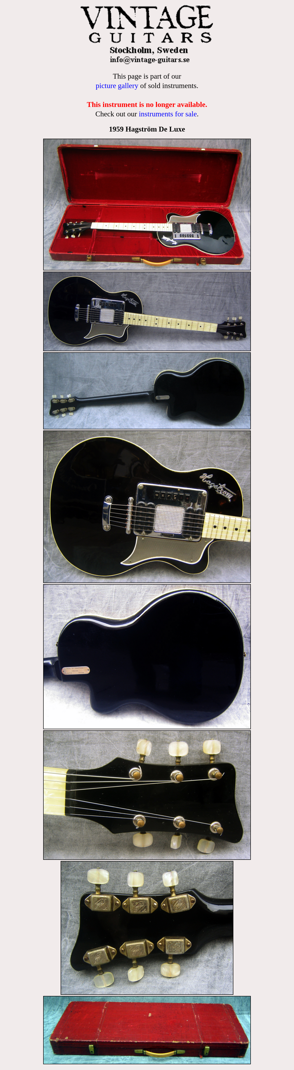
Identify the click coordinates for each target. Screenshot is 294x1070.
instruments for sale (168, 114)
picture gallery (117, 85)
